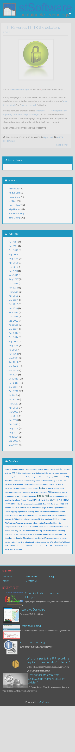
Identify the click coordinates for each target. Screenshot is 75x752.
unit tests (35, 542)
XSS (20, 550)
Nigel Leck (47, 137)
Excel (34, 496)
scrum (66, 527)
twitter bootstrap (18, 542)
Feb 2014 (13, 370)
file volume (16, 500)
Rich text (31, 527)
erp (25, 496)
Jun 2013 (13, 399)
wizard (44, 546)
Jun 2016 (13, 287)
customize (59, 484)
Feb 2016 (13, 304)
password (62, 515)
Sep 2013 (13, 387)
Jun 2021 (13, 241)
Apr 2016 (13, 295)
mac (23, 511)
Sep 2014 (13, 341)
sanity (53, 527)
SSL (12, 141)
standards (23, 534)
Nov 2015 (13, 312)
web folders (10, 546)
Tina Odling (14, 217)
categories (34, 477)
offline (44, 515)
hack (38, 500)
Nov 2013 (13, 382)
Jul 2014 (13, 349)
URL (51, 542)
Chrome (42, 477)
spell (60, 531)
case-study (25, 477)
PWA (7, 523)
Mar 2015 (13, 329)
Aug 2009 (14, 428)
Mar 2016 (13, 300)
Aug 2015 (14, 324)
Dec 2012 (13, 424)
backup (41, 473)
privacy (35, 519)
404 (13, 469)
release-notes (38, 523)
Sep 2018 (13, 254)
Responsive (10, 527)
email (17, 496)
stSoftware (37, 534)
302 (9, 469)
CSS (64, 481)
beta (50, 473)
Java (48, 504)
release (29, 523)
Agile (60, 469)
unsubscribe (44, 542)
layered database (60, 508)
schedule (59, 527)
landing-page (40, 508)
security (14, 530)
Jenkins (8, 508)
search (7, 531)
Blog (51, 576)
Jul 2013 (13, 395)
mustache (22, 515)
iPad (44, 504)
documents (56, 492)
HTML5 (66, 500)
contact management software (36, 481)
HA (34, 500)
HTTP (59, 137)
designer (43, 488)
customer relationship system (42, 484)
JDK (66, 504)
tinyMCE (42, 538)
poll (24, 519)
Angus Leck (14, 192)
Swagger (58, 534)
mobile (62, 511)
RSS (36, 527)
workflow (51, 546)
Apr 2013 (13, 407)
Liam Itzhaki (14, 205)
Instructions (27, 504)
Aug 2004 (14, 436)
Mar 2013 (13, 411)
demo (30, 488)
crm (60, 481)
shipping (38, 531)
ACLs (35, 469)
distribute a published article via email (28, 492)
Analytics (66, 469)
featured (43, 495)
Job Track (15, 508)
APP (13, 473)
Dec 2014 (13, 333)
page (49, 515)
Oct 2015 (13, 316)
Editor (11, 496)
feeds (52, 496)
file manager (59, 496)
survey (51, 534)
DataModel (17, 488)
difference (9, 492)
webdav (29, 546)
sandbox (47, 527)
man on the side (27, 105)
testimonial (17, 538)
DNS (50, 492)
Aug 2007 (14, 432)
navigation (31, 515)
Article (18, 473)
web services (20, 546)
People (6, 580)
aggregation (52, 469)
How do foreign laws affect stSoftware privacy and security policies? (46, 678)
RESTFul (24, 527)
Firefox (23, 500)
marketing (30, 511)
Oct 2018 (13, 250)
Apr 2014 (13, 362)
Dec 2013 (13, 378)
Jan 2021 (13, 246)
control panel (53, 481)
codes (60, 477)
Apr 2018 (13, 262)
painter (54, 515)
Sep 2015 (13, 320)
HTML (59, 500)
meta (42, 511)
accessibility (20, 469)
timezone (34, 538)
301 (6, 469)
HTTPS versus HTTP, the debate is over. (30, 29)
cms (56, 476)
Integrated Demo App (32, 609)
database (8, 488)
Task (64, 534)
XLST (7, 550)
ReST (17, 526)
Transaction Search (53, 538)
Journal (23, 507)
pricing (29, 519)
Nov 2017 (13, 275)
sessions (26, 531)
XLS (65, 546)
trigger (65, 538)
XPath (16, 550)
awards (35, 473)
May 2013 (14, 403)
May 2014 (14, 358)
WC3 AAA (66, 542)
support (46, 534)
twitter (7, 542)
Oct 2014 (13, 337)
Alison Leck (14, 188)
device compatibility (56, 488)
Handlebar (45, 500)
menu (37, 511)
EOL (22, 496)
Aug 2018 (14, 258)
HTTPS (6, 141)
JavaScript (55, 504)
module (8, 515)
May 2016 (14, 291)
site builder (47, 531)
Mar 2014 (13, 366)
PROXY (41, 519)
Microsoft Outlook (51, 511)
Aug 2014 (14, 345)
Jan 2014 (13, 374)
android (8, 473)
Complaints (18, 481)
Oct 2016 (13, 283)
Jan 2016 (13, 308)
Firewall (30, 500)
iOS (40, 504)
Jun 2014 (13, 353)
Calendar (17, 477)
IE (21, 504)
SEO (20, 530)
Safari (41, 527)
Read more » (61, 144)
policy (19, 519)
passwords (9, 519)
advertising (42, 469)
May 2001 (14, 445)
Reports (57, 523)
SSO (17, 534)
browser (56, 473)
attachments (26, 473)
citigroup (49, 477)
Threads (26, 538)
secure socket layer (18, 89)
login (20, 511)
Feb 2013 (13, 416)
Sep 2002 (13, 440)
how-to (53, 500)
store (30, 534)
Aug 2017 (14, 279)
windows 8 (37, 546)
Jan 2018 (13, 271)
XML (11, 550)
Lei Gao (12, 201)
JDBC (62, 504)
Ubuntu (28, 542)
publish (48, 519)
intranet (35, 504)
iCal (18, 504)
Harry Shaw (14, 196)
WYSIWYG (59, 546)
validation (57, 542)
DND (45, 492)
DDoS (24, 488)
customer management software (18, 484)
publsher (63, 519)
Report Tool (49, 523)
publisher (55, 519)
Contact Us (32, 580)
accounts (29, 469)
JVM (33, 508)
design (35, 488)
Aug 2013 (14, 391)
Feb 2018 (13, 266)
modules (15, 515)
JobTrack (7, 576)
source (54, 531)
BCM (46, 473)
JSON (28, 508)
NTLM (38, 515)
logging (14, 511)
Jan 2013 (13, 420)
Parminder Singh (17, 213)
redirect (12, 523)
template (8, 538)
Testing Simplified (30, 626)
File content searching (32, 642)
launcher (50, 508)
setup (32, 531)
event (29, 496)
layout (7, 511)
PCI (15, 519)
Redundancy (21, 523)
